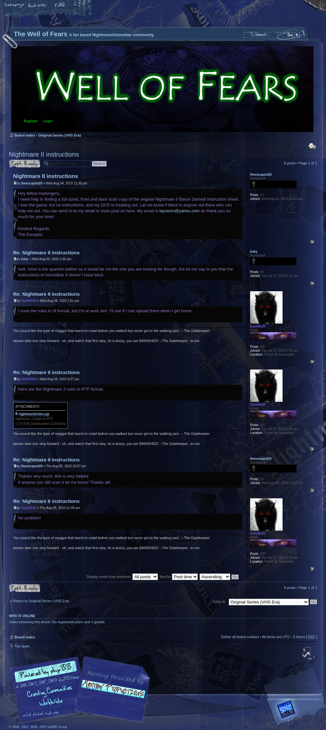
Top (312, 242)
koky (25, 259)
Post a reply (24, 164)
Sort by (179, 577)
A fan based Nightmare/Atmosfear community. (111, 694)
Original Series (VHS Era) (59, 135)
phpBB (82, 689)
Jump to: (219, 601)
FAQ (60, 5)
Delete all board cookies (240, 637)
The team (22, 646)
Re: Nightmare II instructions (46, 252)
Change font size (37, 5)
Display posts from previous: (122, 577)
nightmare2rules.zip (33, 414)
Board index (162, 89)
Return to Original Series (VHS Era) (41, 601)
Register (31, 121)
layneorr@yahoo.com (179, 210)
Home (14, 5)
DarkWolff (28, 301)
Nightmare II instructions (44, 154)
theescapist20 (31, 183)
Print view (312, 146)
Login (48, 121)
